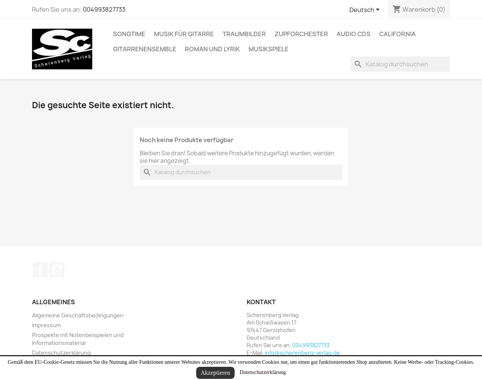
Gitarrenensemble (144, 49)
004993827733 (104, 9)
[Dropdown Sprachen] (365, 10)
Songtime (129, 34)
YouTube (56, 269)
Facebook (40, 269)
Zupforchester (301, 34)
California (397, 34)
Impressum (46, 325)
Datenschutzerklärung (262, 372)
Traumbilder (244, 34)
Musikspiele (268, 49)
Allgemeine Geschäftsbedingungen (78, 315)
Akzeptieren (215, 372)
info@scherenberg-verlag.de (302, 352)
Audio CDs (354, 34)
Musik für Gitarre (184, 34)
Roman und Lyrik (212, 49)
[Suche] (400, 64)
